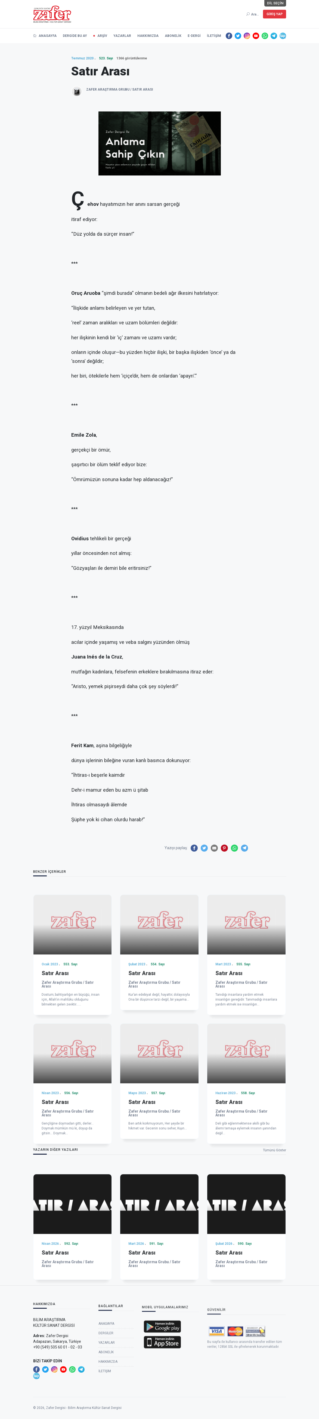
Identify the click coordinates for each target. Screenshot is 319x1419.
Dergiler (105, 1383)
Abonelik (106, 1402)
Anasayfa (106, 1373)
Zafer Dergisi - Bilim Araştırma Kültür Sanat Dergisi (84, 1416)
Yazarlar (106, 1392)
